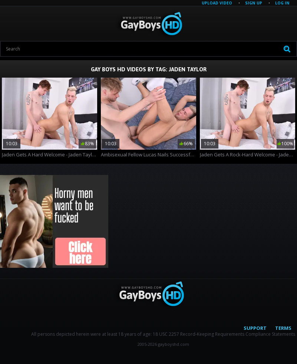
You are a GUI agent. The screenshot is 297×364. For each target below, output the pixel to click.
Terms (283, 328)
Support (255, 328)
